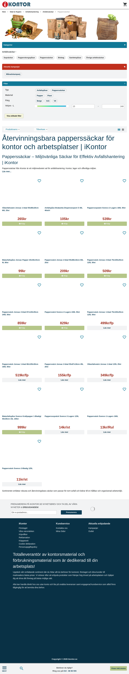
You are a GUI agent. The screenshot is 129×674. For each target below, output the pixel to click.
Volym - (9, 106)
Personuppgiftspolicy (28, 547)
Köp (22, 224)
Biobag (61, 58)
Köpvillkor (23, 534)
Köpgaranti (23, 541)
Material (9, 95)
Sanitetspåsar (75, 58)
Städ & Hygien (15, 12)
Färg (7, 100)
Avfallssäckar (48, 12)
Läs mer (107, 328)
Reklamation (24, 537)
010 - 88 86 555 (70, 671)
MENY (4, 668)
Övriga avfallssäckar (95, 58)
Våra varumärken (26, 531)
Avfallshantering (32, 12)
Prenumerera (71, 512)
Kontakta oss (62, 528)
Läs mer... (6, 171)
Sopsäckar (8, 58)
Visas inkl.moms (118, 668)
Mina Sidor (61, 531)
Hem (4, 12)
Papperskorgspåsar (26, 58)
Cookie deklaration (27, 544)
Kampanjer (93, 528)
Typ (7, 90)
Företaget (23, 528)
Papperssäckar (64, 12)
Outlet (91, 531)
